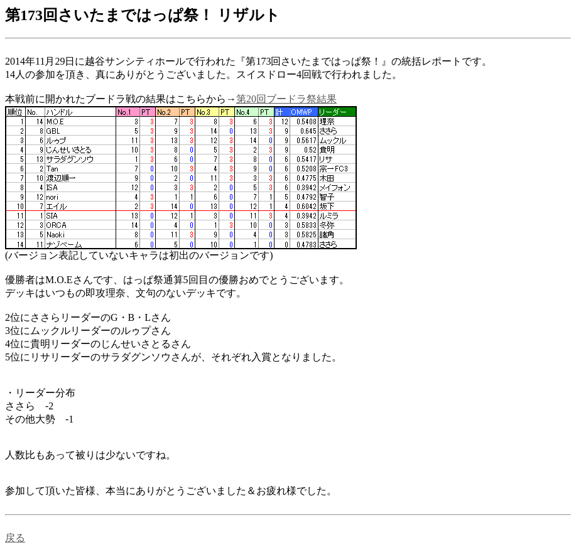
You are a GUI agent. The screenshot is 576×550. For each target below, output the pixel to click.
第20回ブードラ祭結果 (286, 99)
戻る (15, 537)
